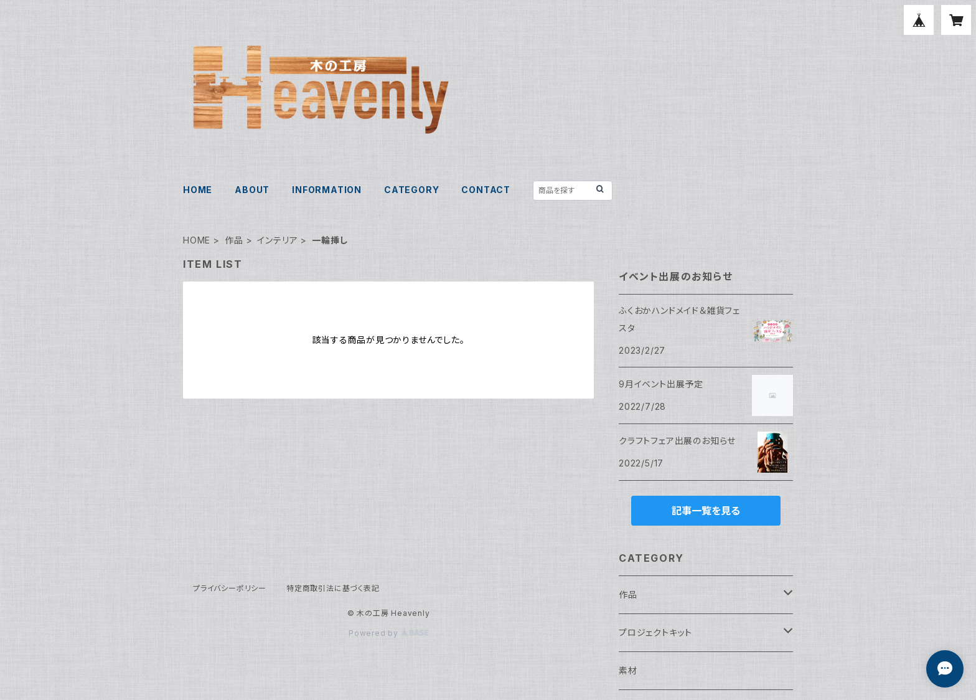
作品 (234, 240)
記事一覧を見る (706, 510)
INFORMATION (327, 189)
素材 (628, 670)
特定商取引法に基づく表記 (333, 588)
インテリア (277, 240)
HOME (197, 189)
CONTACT (485, 189)
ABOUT (252, 189)
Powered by (388, 633)
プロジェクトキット (655, 632)
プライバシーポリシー (229, 588)
